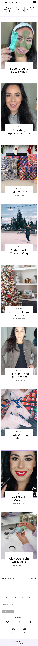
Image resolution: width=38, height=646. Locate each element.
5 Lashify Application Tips (19, 131)
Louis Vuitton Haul (19, 437)
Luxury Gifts (19, 192)
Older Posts (30, 579)
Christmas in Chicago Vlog (19, 252)
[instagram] (2, 2)
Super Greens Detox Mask (19, 70)
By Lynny (21, 641)
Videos (19, 246)
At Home (19, 308)
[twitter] (7, 623)
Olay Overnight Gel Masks (19, 560)
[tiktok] (9, 2)
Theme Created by (19, 643)
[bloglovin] (13, 2)
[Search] (20, 2)
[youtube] (6, 2)
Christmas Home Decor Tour (19, 313)
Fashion (19, 188)
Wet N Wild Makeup (19, 498)
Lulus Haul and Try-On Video (19, 375)
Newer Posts (8, 579)
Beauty (19, 65)
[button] (35, 2)
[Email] (16, 2)
